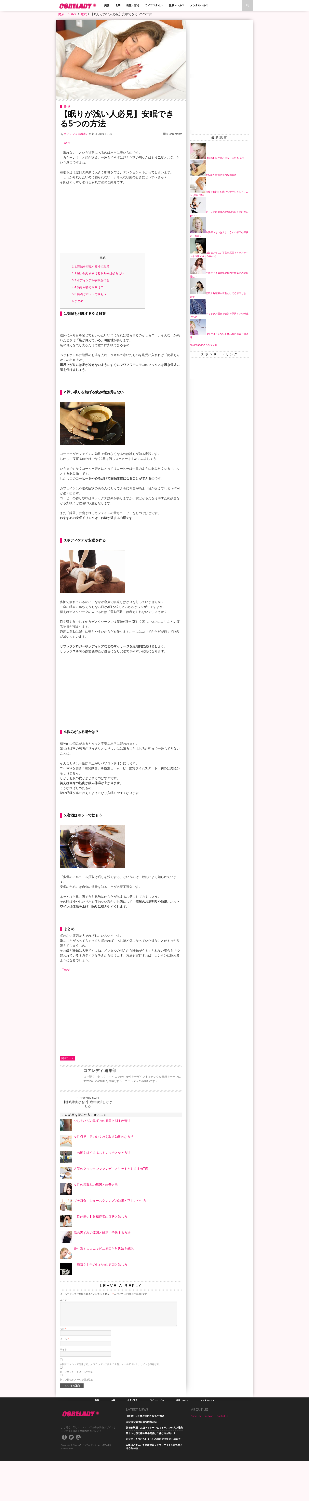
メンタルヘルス (199, 5)
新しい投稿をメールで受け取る (76, 1419)
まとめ (77, 301)
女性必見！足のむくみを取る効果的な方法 (104, 1176)
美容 (106, 5)
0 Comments (174, 134)
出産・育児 (132, 5)
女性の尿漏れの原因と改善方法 (96, 1224)
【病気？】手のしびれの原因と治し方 (100, 1304)
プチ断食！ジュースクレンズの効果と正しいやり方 (110, 1240)
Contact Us (222, 1456)
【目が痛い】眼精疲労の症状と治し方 (100, 1256)
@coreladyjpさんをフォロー (205, 345)
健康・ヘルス (176, 5)
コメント (64, 1339)
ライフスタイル (154, 5)
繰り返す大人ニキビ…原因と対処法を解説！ (105, 1288)
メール (64, 1379)
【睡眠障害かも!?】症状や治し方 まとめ (87, 1144)
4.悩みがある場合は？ (87, 287)
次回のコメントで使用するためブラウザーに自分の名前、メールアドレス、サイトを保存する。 (111, 1404)
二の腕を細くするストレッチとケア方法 (102, 1192)
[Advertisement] (121, 223)
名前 (63, 1368)
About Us (196, 1456)
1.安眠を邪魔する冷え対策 (90, 266)
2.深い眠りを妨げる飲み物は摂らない (98, 273)
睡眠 (84, 14)
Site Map (208, 1456)
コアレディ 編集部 (75, 134)
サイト (63, 1389)
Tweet (66, 143)
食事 (117, 5)
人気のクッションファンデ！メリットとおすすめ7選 (111, 1208)
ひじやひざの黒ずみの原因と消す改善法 (102, 1160)
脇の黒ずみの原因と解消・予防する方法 (102, 1272)
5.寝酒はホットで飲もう (89, 294)
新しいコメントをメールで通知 (76, 1411)
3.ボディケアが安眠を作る (90, 280)
